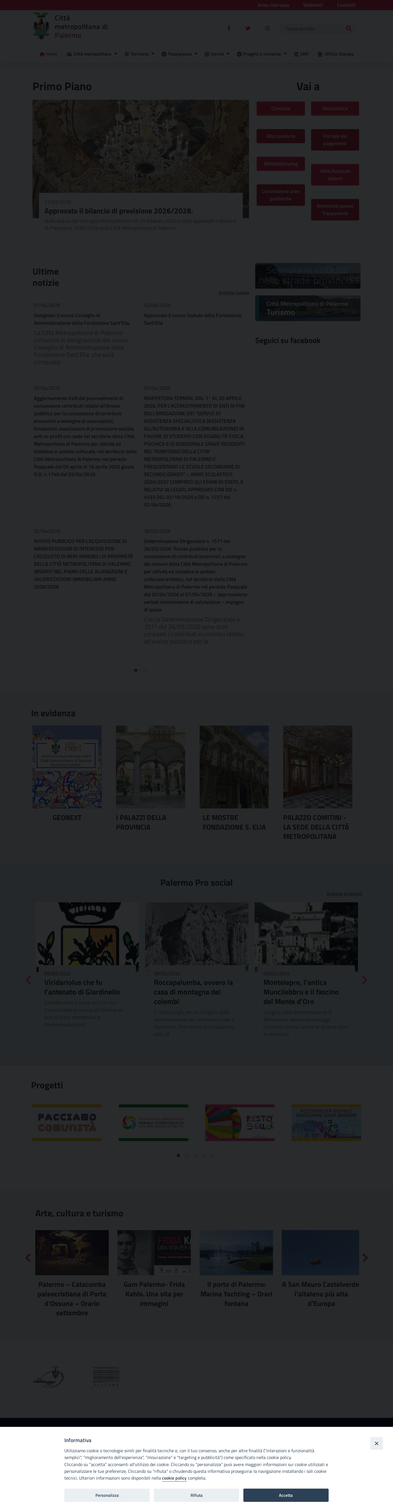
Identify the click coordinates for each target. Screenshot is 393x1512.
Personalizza (107, 1495)
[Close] (376, 1443)
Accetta (286, 1495)
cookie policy (174, 1478)
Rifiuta (197, 1495)
